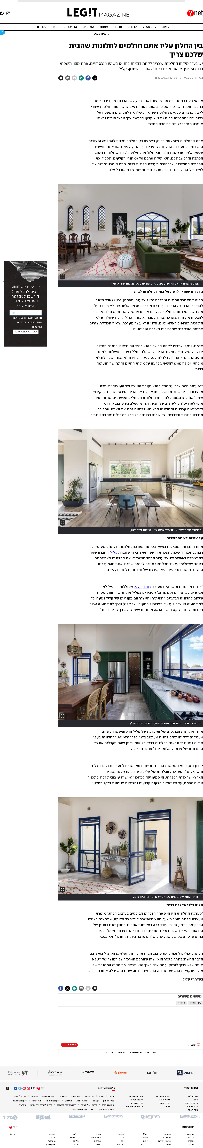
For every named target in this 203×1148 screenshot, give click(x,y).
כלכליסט (74, 1138)
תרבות (118, 27)
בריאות (167, 1134)
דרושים (63, 1096)
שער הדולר (89, 1096)
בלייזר (76, 1141)
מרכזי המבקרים (163, 1096)
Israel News (164, 1100)
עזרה (195, 1100)
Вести (12, 1134)
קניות (111, 1096)
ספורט (191, 1141)
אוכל (122, 1138)
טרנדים (132, 27)
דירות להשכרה (49, 1096)
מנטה (76, 1144)
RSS (168, 1107)
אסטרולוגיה (96, 1138)
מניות (101, 1096)
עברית (96, 1101)
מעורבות (98, 1141)
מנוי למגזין (37, 1101)
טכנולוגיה (40, 27)
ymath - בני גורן (106, 1109)
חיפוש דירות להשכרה (66, 1105)
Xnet (145, 1134)
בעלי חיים (120, 1144)
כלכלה (191, 1138)
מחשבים (167, 1138)
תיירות (121, 1134)
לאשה (99, 1144)
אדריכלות (70, 27)
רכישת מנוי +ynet (134, 1107)
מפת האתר (193, 1110)
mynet (52, 1134)
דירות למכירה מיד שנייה (41, 1105)
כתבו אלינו (193, 1096)
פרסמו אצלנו (137, 1100)
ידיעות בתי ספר (53, 1101)
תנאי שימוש (192, 1107)
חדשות (190, 1134)
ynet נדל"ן (51, 1144)
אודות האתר (164, 1103)
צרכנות (144, 1144)
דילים (76, 1134)
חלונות (181, 1003)
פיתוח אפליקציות (89, 1105)
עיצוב (165, 27)
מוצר (55, 27)
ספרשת (22, 1105)
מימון (168, 1144)
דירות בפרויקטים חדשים (84, 1109)
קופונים (34, 1096)
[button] (130, 1051)
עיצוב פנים (195, 1003)
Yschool (52, 1141)
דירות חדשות (82, 1101)
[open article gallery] (130, 232)
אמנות (104, 27)
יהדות (145, 1138)
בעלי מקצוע (108, 1101)
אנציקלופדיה (137, 1103)
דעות (145, 1141)
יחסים (99, 1134)
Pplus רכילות (164, 1141)
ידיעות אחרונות (20, 1101)
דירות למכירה (20, 1096)
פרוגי (53, 1138)
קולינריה (88, 27)
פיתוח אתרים (108, 1105)
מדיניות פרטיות (191, 1103)
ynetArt (68, 1101)
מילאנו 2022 (102, 33)
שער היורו (75, 1096)
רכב (122, 1141)
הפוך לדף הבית (136, 1096)
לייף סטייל (149, 27)
